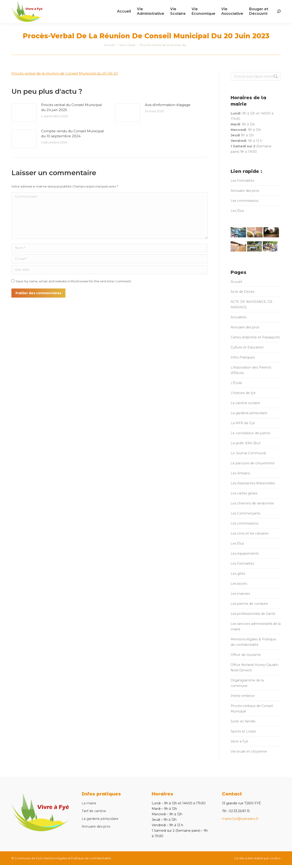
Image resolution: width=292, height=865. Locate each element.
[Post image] (23, 113)
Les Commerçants (245, 513)
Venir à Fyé (239, 741)
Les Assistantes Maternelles (253, 483)
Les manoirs (240, 594)
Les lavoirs (239, 584)
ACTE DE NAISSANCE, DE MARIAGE (252, 304)
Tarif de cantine (94, 811)
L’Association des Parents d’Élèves (251, 370)
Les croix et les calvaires (250, 533)
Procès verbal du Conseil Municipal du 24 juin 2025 (71, 107)
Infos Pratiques (243, 357)
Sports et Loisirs (243, 731)
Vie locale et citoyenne (249, 751)
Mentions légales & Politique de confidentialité (253, 642)
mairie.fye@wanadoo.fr (240, 819)
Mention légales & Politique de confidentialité (77, 858)
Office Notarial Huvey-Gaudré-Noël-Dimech (255, 667)
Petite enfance (243, 696)
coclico (275, 858)
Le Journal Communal (248, 453)
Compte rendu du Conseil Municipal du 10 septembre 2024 (72, 133)
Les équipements (245, 553)
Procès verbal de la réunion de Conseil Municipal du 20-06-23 (64, 73)
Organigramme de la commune (247, 683)
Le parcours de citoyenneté (253, 463)
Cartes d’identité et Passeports (255, 337)
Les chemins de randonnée (252, 503)
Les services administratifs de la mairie (256, 626)
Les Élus (237, 211)
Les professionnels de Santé (253, 614)
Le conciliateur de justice (250, 433)
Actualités (238, 317)
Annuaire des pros (245, 191)
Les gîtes (238, 573)
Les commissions (244, 201)
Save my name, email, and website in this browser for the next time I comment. (74, 281)
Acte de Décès (242, 292)
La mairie (89, 803)
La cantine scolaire (245, 403)
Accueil (236, 282)
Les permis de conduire (249, 604)
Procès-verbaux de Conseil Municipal (252, 708)
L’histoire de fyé (243, 393)
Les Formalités (242, 181)
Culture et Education (247, 347)
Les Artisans (240, 473)
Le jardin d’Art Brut (246, 443)
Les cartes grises (244, 493)
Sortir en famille (243, 721)
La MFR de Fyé (243, 423)
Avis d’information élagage (167, 105)
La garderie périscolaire (249, 413)
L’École (236, 383)
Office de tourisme (246, 655)
